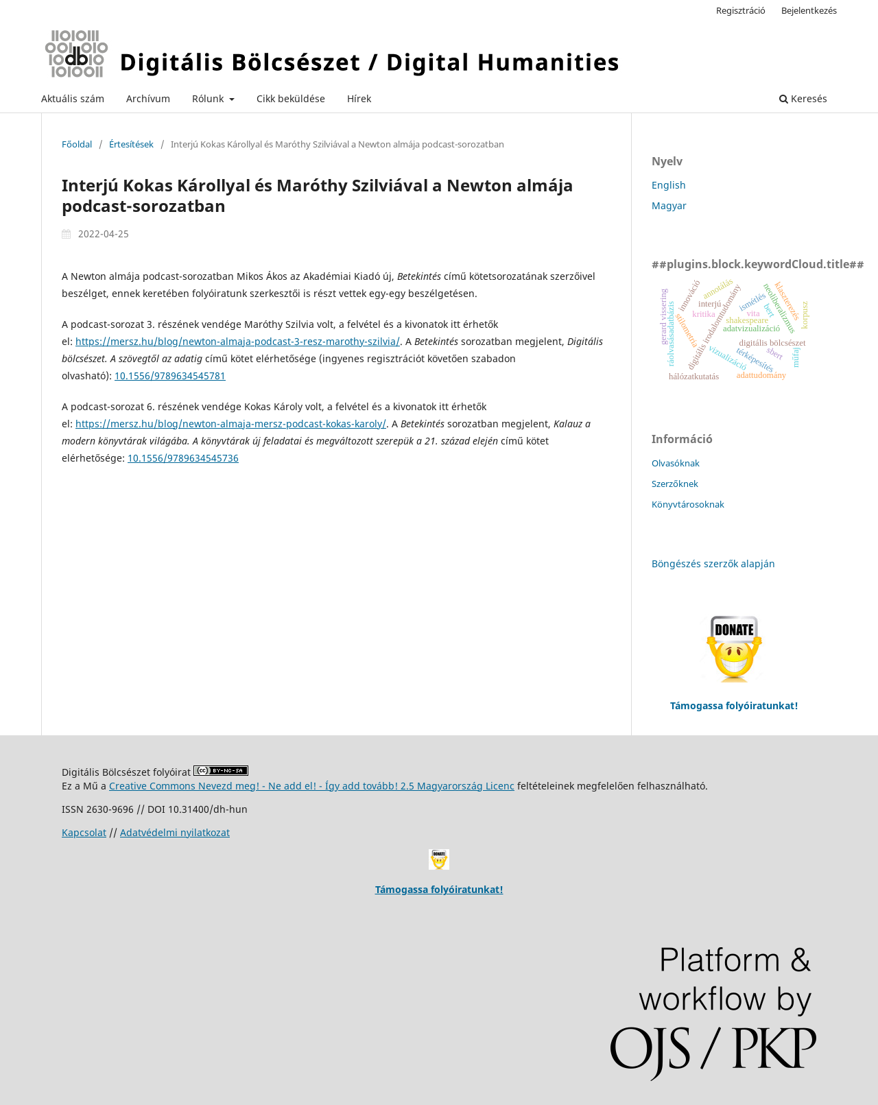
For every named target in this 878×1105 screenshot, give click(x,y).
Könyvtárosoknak (688, 504)
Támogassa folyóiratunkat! (439, 889)
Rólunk (209, 98)
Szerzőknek (675, 483)
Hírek (359, 98)
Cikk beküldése (291, 98)
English (669, 184)
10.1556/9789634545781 (170, 375)
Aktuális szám (72, 98)
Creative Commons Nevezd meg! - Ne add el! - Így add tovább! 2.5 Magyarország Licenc (311, 785)
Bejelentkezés (809, 10)
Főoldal (77, 144)
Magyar (669, 205)
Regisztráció (741, 10)
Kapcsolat (84, 832)
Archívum (148, 98)
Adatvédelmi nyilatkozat (175, 832)
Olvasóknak (676, 463)
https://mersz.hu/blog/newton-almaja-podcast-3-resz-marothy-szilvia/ (237, 341)
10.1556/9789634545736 (183, 457)
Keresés (803, 98)
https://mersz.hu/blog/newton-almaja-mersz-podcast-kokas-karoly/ (230, 423)
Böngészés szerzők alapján (713, 563)
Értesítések (131, 144)
